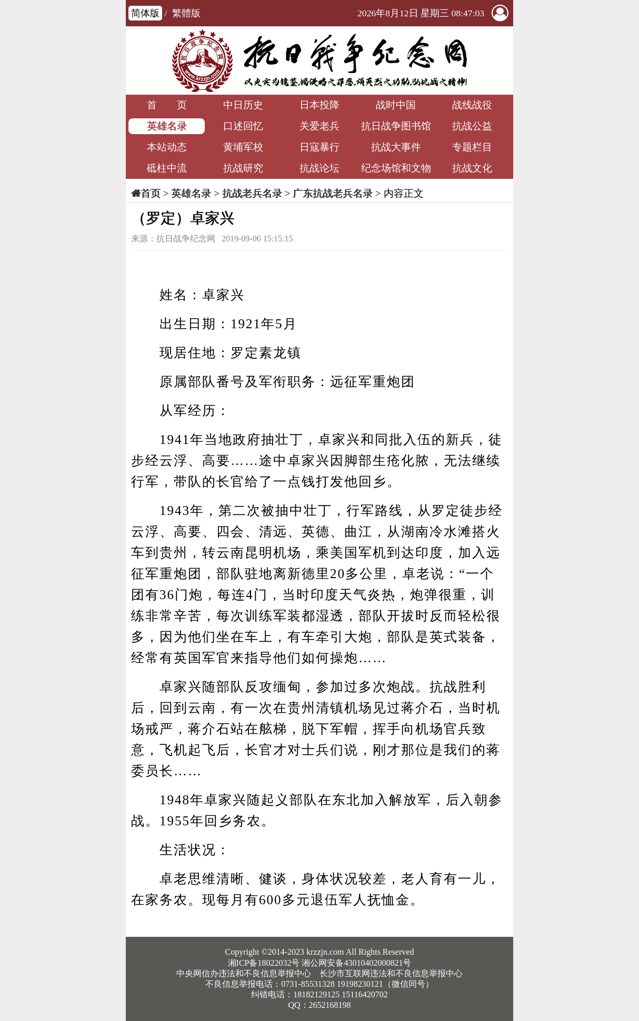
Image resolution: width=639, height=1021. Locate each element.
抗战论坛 (319, 168)
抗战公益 (472, 126)
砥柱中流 (167, 168)
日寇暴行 (319, 147)
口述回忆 (243, 126)
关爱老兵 (319, 126)
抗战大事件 (396, 147)
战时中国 (396, 104)
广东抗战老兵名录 (333, 193)
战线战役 (472, 104)
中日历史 (243, 104)
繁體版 (186, 13)
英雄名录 (167, 126)
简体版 (145, 13)
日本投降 (319, 104)
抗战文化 (472, 168)
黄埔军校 (243, 147)
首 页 (167, 104)
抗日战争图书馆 (396, 126)
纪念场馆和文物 (396, 168)
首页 (151, 193)
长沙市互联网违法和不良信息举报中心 (391, 973)
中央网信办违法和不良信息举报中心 (243, 973)
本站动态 (167, 147)
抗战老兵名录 (252, 193)
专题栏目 (472, 147)
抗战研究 (243, 168)
